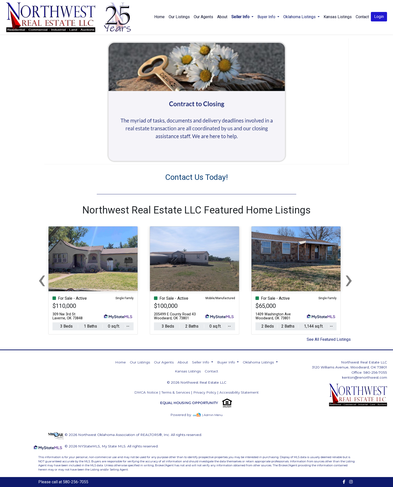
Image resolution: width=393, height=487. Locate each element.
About (222, 16)
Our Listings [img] (179, 16)
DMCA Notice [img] (146, 392)
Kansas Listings (338, 16)
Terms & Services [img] (175, 392)
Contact (211, 371)
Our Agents (203, 16)
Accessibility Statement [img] (239, 392)
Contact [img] (362, 16)
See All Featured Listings (329, 339)
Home (159, 16)
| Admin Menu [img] (212, 415)
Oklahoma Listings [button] (300, 16)
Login (379, 16)
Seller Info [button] (240, 16)
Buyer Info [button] (266, 16)
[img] (183, 414)
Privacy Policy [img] (204, 392)
